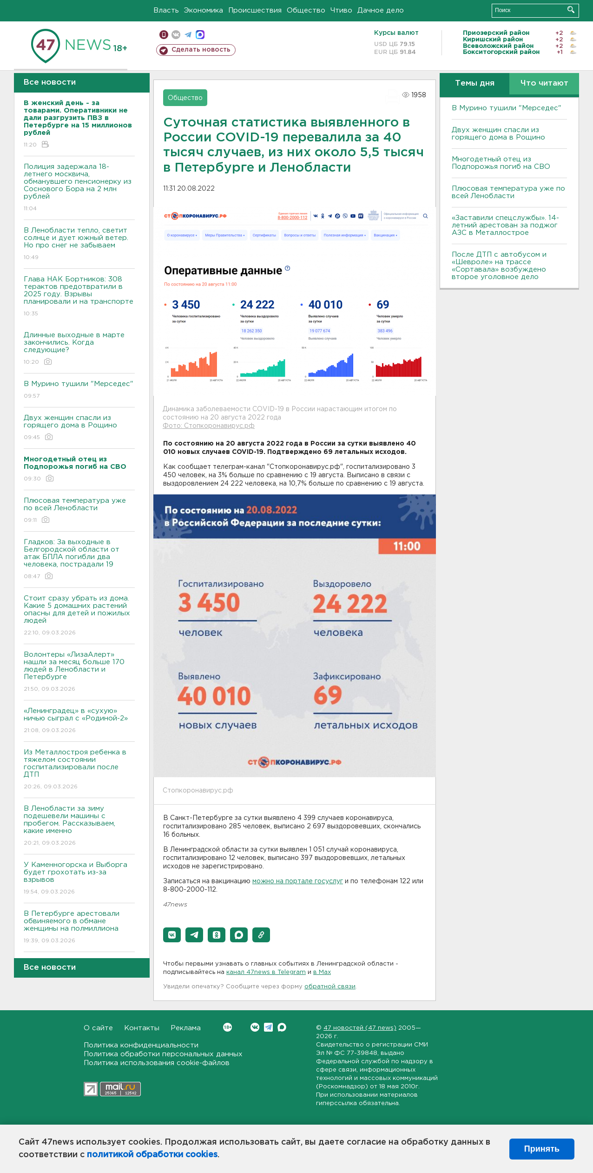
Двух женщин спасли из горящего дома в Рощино (79, 428)
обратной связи (330, 986)
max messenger (200, 34)
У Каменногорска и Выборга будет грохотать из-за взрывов (79, 879)
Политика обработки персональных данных (163, 1054)
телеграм (188, 34)
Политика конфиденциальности (141, 1045)
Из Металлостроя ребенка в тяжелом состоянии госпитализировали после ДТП (79, 770)
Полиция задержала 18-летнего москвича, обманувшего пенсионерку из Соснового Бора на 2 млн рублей (79, 188)
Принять (542, 1148)
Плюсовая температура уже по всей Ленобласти (79, 511)
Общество (306, 10)
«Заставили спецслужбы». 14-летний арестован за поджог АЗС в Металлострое (505, 225)
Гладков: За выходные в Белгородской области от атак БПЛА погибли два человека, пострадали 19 (79, 559)
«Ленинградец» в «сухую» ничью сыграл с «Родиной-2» (79, 721)
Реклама (186, 1028)
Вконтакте (227, 1027)
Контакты (141, 1028)
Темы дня (474, 83)
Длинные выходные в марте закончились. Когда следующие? (79, 349)
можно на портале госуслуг (297, 881)
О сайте (98, 1028)
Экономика (203, 10)
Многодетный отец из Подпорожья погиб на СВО (501, 163)
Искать (570, 9)
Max (281, 1027)
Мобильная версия (163, 34)
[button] (172, 934)
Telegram (268, 1027)
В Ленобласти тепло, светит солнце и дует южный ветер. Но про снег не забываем (79, 244)
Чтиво (341, 10)
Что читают (544, 83)
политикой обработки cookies (152, 1155)
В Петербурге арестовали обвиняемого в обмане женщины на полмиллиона (79, 928)
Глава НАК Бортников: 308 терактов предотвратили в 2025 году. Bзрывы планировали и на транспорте (79, 297)
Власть (166, 10)
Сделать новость (201, 50)
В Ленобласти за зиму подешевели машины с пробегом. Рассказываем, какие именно (79, 826)
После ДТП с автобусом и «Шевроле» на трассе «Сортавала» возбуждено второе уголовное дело (499, 266)
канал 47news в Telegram (266, 972)
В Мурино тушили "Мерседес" (79, 390)
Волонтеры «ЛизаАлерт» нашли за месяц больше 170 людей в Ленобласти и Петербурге (79, 672)
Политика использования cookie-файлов (157, 1063)
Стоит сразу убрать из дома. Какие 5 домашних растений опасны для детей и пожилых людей (79, 616)
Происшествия (255, 10)
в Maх (322, 972)
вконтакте (175, 34)
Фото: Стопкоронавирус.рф (209, 426)
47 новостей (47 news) (359, 1028)
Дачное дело (380, 10)
